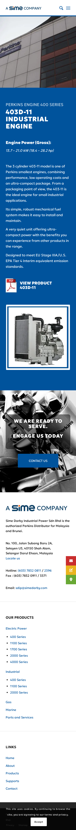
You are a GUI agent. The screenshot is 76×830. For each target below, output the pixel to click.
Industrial (13, 672)
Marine (11, 710)
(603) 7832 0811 (29, 570)
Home (10, 758)
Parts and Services (19, 717)
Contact (11, 788)
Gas (8, 702)
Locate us (13, 558)
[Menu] (68, 8)
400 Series (18, 637)
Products (12, 773)
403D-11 (28, 287)
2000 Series (19, 655)
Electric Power (16, 628)
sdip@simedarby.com (31, 588)
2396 (48, 570)
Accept (38, 821)
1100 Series (18, 643)
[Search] (59, 8)
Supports (12, 781)
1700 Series (18, 649)
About (10, 766)
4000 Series (19, 662)
